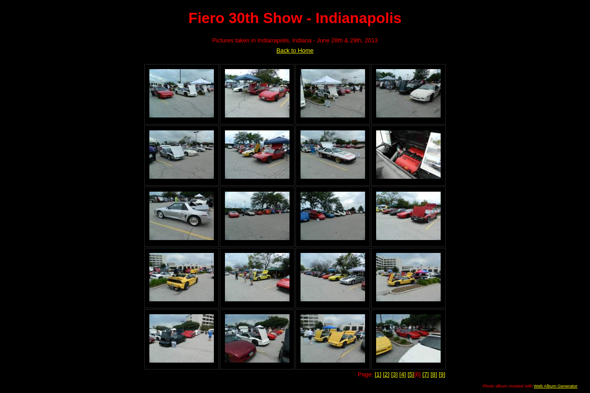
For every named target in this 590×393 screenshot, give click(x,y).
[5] (410, 374)
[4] (402, 374)
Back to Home (295, 50)
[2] (386, 374)
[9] (442, 374)
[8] (434, 374)
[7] (425, 374)
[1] (378, 374)
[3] (394, 374)
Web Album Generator (556, 385)
